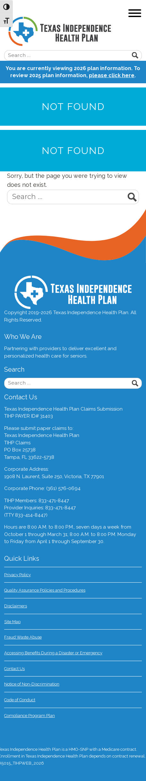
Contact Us (14, 668)
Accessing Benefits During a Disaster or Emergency (53, 652)
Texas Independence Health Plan (77, 31)
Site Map (12, 621)
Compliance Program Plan (29, 715)
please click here (111, 75)
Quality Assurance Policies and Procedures (44, 590)
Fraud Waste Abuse (23, 637)
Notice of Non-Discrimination (31, 684)
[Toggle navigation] (135, 14)
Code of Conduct (19, 699)
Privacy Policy (17, 574)
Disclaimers (15, 606)
